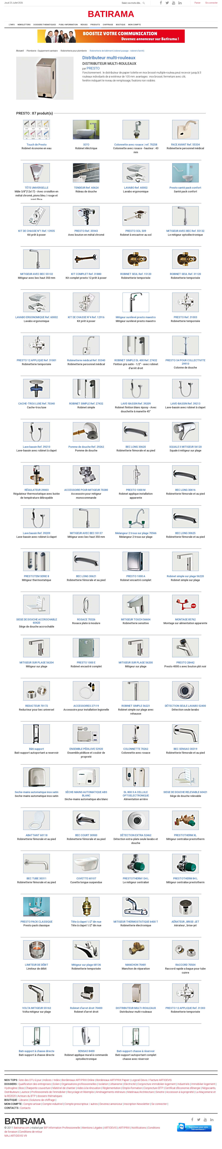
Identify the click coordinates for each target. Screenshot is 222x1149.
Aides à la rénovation (89, 1088)
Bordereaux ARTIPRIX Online (78, 1080)
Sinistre (160, 1092)
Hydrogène (10, 1088)
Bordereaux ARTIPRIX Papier (112, 1080)
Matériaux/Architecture (140, 1092)
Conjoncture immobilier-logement (157, 1084)
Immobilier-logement (203, 1084)
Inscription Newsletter (137, 1103)
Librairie (23, 1099)
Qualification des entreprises (34, 1084)
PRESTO (93, 68)
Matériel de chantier (63, 1088)
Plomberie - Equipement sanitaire (42, 51)
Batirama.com (21, 1127)
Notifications (139, 1127)
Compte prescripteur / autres (81, 1103)
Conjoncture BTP (153, 1088)
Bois (21, 1088)
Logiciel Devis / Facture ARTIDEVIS (151, 1080)
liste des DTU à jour (30, 1080)
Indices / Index (51, 1080)
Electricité (130, 1084)
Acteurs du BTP (27, 1095)
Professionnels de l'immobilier (48, 1092)
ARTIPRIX (124, 1127)
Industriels (183, 1084)
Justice (25, 1092)
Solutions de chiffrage (42, 1099)
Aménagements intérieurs (110, 1092)
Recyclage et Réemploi (80, 1092)
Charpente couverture (38, 1088)
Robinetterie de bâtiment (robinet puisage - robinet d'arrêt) (117, 51)
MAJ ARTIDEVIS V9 (15, 1135)
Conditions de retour (30, 1131)
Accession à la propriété (180, 1092)
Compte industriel (53, 1103)
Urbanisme (116, 1084)
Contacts (25, 1107)
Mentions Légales (92, 1127)
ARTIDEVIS (110, 1127)
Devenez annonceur (111, 1103)
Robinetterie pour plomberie (74, 51)
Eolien (56, 1084)
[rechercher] (143, 2)
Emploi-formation (132, 1088)
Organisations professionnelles (79, 1084)
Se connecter (159, 1103)
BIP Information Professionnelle (62, 1127)
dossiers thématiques (49, 1095)
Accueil (20, 50)
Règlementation (112, 1088)
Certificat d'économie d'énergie (182, 1088)
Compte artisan (32, 1103)
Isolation (103, 1084)
